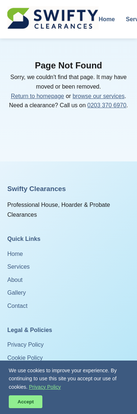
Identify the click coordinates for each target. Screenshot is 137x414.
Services (18, 267)
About (15, 280)
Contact (17, 306)
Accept (26, 401)
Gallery (16, 293)
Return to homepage (37, 96)
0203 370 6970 (106, 105)
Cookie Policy (25, 358)
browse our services (99, 96)
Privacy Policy (25, 345)
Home (107, 19)
